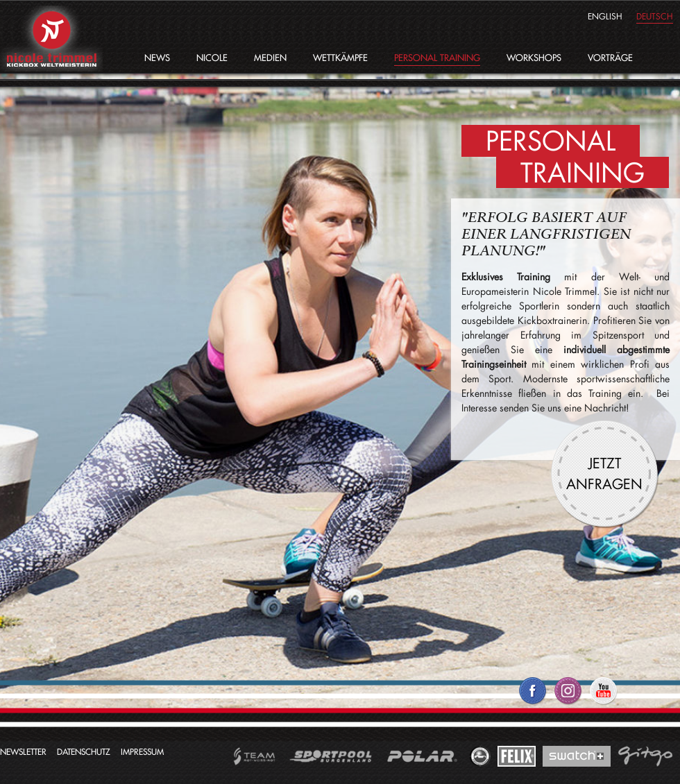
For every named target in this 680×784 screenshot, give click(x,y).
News (157, 57)
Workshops (534, 57)
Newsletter (23, 752)
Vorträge (610, 57)
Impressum (142, 752)
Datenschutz (83, 752)
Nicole (212, 57)
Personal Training (437, 57)
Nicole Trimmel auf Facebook (532, 696)
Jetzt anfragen (604, 473)
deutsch (654, 16)
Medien (270, 57)
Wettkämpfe (340, 57)
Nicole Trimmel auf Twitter (568, 696)
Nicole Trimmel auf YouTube (603, 696)
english (605, 16)
